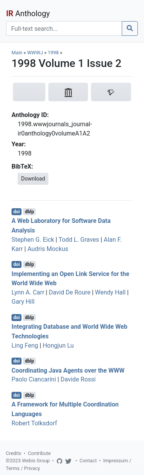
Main (17, 52)
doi (16, 211)
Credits (13, 453)
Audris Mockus (47, 249)
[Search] (64, 28)
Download (33, 179)
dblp (29, 211)
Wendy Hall (110, 292)
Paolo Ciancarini (34, 379)
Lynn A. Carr (28, 292)
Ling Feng (25, 345)
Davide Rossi (78, 379)
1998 (53, 52)
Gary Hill (23, 301)
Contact (88, 460)
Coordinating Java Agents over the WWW (68, 370)
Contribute (39, 453)
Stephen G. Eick (33, 239)
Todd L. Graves (78, 239)
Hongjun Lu (58, 345)
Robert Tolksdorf (34, 423)
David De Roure (69, 292)
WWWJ (35, 52)
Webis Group (36, 460)
